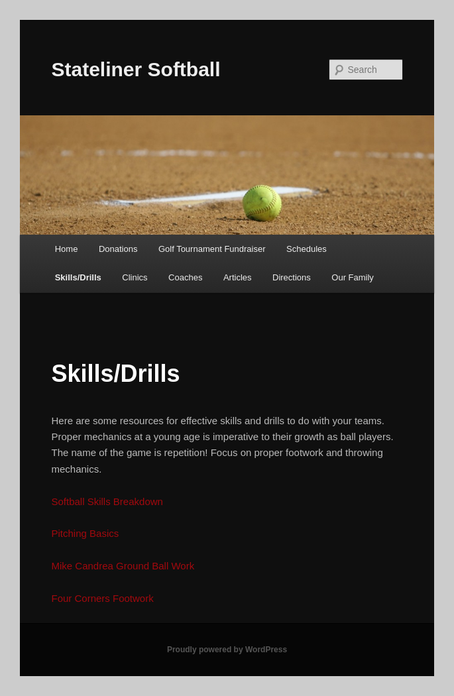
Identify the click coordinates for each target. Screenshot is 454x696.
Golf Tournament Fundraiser (212, 249)
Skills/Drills (78, 277)
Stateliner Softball (136, 69)
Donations (118, 249)
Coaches (185, 277)
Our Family (352, 277)
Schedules (306, 249)
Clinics (134, 277)
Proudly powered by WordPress (227, 649)
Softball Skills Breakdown (107, 501)
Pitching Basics (85, 533)
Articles (237, 277)
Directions (291, 277)
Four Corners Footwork (103, 598)
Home (66, 249)
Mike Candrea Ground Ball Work (123, 565)
